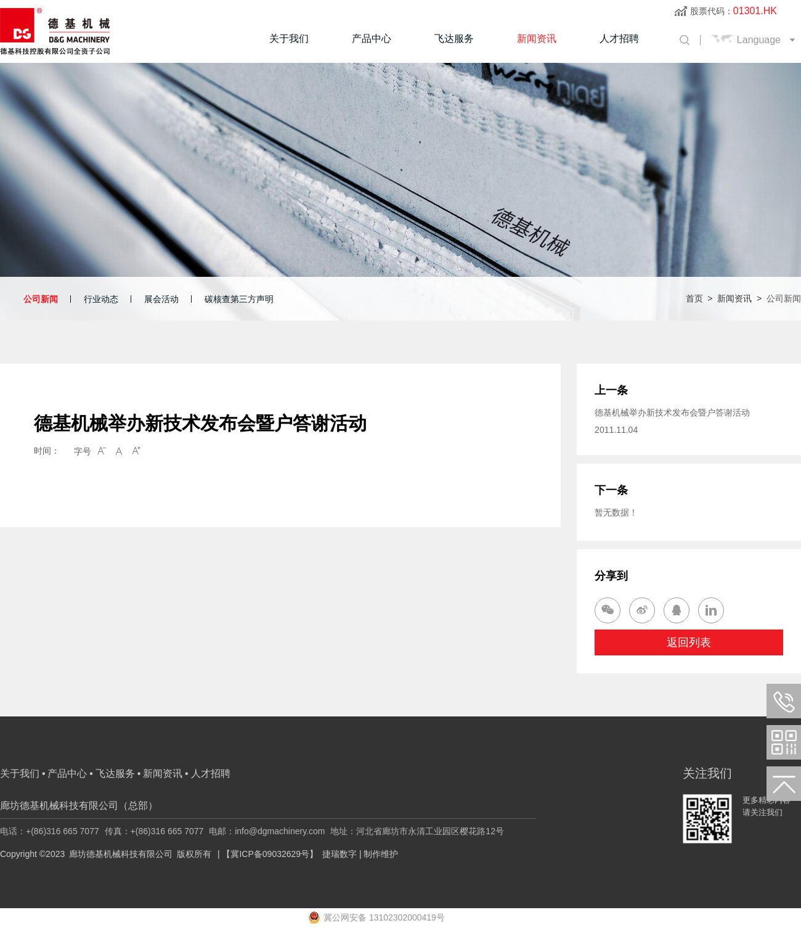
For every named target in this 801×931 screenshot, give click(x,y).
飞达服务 (454, 38)
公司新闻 (40, 299)
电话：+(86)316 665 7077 (49, 831)
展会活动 (161, 299)
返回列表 (689, 642)
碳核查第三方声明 (239, 299)
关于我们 (289, 38)
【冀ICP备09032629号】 (270, 854)
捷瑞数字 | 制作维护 (360, 854)
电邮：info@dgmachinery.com (267, 831)
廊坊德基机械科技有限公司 (121, 854)
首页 (694, 298)
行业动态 (101, 299)
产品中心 (371, 38)
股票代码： (733, 11)
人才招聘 (619, 38)
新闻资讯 (536, 38)
